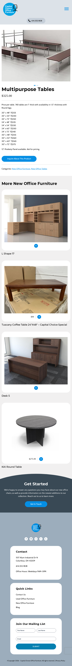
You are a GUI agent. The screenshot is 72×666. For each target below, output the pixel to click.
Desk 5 (6, 395)
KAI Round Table (12, 466)
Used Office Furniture (25, 599)
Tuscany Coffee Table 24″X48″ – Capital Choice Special (34, 324)
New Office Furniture (21, 169)
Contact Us (21, 594)
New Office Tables (39, 169)
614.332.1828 (37, 21)
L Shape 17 (8, 253)
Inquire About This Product (19, 158)
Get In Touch (36, 504)
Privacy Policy (60, 661)
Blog (18, 607)
